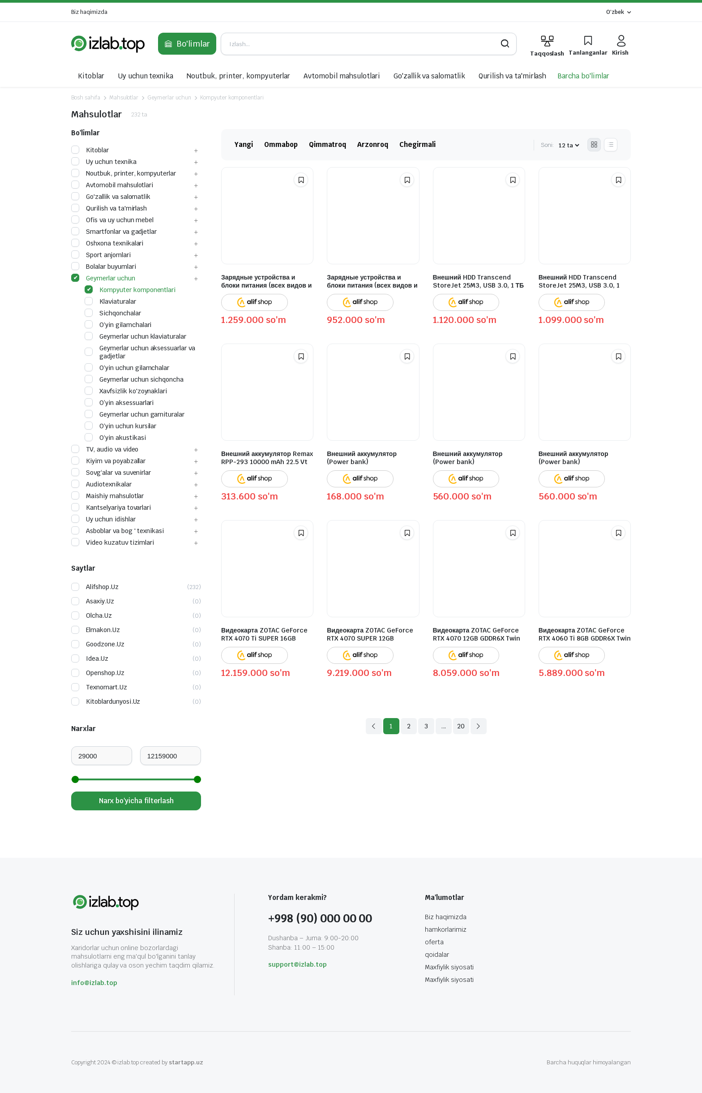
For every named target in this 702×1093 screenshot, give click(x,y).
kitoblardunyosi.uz (113, 701)
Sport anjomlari (101, 255)
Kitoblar (91, 76)
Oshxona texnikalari (107, 243)
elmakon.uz (103, 630)
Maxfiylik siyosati (449, 967)
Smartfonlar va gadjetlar (114, 232)
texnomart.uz (106, 687)
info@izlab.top (94, 983)
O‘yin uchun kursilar (120, 426)
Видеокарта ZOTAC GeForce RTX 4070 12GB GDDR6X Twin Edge (476, 638)
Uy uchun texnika (146, 76)
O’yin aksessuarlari (119, 403)
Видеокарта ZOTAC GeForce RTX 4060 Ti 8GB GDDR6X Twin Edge (585, 638)
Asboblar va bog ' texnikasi (117, 531)
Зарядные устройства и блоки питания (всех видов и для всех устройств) (372, 285)
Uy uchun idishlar (103, 519)
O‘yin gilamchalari (118, 325)
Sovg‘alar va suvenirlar (111, 473)
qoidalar (437, 955)
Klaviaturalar (110, 301)
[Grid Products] (594, 144)
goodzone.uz (105, 644)
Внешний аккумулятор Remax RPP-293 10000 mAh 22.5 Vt (267, 458)
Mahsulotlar (124, 97)
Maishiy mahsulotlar (107, 496)
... (443, 726)
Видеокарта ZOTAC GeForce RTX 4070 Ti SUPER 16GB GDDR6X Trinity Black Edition (265, 638)
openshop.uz (105, 673)
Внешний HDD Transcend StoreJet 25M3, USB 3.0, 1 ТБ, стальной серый (579, 285)
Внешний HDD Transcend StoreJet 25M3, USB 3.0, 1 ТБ (478, 281)
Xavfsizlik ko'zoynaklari (126, 391)
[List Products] (610, 144)
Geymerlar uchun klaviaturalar (135, 336)
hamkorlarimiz (446, 929)
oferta (434, 942)
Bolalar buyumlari (103, 266)
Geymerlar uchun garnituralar (134, 414)
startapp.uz (186, 1062)
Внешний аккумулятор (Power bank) (362, 458)
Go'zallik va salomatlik (429, 76)
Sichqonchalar (113, 313)
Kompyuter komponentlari (232, 97)
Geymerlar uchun (169, 97)
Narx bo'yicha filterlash (136, 800)
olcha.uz (99, 615)
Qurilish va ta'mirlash (512, 76)
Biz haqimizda (89, 12)
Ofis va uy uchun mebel (112, 220)
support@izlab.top (297, 964)
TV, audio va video (104, 449)
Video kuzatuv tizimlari (112, 542)
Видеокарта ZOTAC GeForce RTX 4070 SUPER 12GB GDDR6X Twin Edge (370, 638)
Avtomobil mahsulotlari (342, 76)
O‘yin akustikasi (115, 438)
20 (461, 726)
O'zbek (615, 12)
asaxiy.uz (100, 601)
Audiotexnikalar (101, 484)
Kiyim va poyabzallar (108, 461)
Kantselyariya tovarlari (111, 507)
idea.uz (97, 658)
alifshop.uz (102, 587)
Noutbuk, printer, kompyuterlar (238, 76)
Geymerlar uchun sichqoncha (134, 379)
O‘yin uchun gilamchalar (127, 368)
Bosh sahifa (85, 97)
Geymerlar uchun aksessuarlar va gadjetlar (140, 352)
